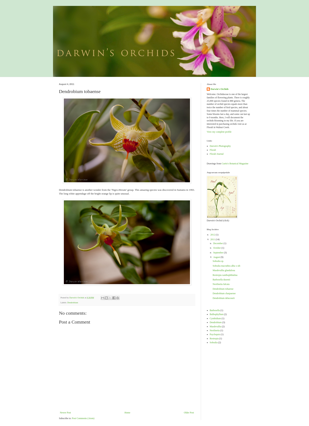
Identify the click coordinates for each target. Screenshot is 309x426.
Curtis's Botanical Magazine (235, 163)
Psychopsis (215, 334)
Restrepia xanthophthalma (225, 275)
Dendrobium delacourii (224, 298)
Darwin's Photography (220, 146)
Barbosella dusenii (221, 279)
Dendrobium (72, 302)
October (217, 247)
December (218, 243)
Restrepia (214, 338)
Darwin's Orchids (220, 89)
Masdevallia (215, 326)
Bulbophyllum (216, 314)
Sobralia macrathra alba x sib (226, 265)
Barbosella (215, 310)
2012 (213, 234)
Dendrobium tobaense (223, 288)
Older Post (189, 412)
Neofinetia (215, 330)
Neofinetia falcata (221, 284)
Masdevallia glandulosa (224, 270)
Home (127, 412)
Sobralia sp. (218, 261)
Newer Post (65, 412)
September (218, 252)
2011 (213, 239)
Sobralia (214, 342)
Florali (213, 150)
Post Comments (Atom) (83, 418)
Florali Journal (216, 154)
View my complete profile (219, 131)
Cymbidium (215, 318)
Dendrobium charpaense (224, 293)
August (217, 257)
